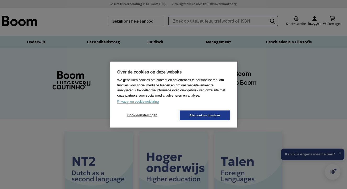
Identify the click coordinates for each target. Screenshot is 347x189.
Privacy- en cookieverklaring (138, 101)
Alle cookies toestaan (204, 115)
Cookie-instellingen (142, 115)
